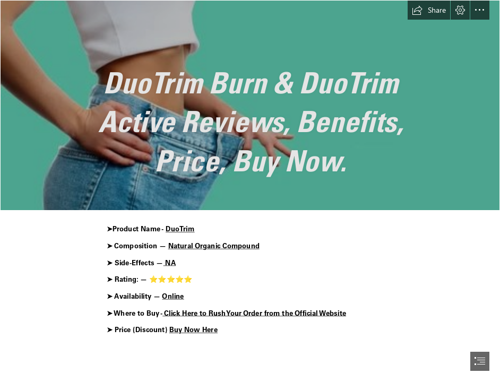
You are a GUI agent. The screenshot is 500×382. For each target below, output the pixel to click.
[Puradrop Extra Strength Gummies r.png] (250, 105)
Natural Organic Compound (213, 245)
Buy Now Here (193, 329)
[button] (429, 10)
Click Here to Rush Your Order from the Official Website (254, 312)
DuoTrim (180, 228)
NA (169, 262)
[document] (250, 191)
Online (173, 296)
